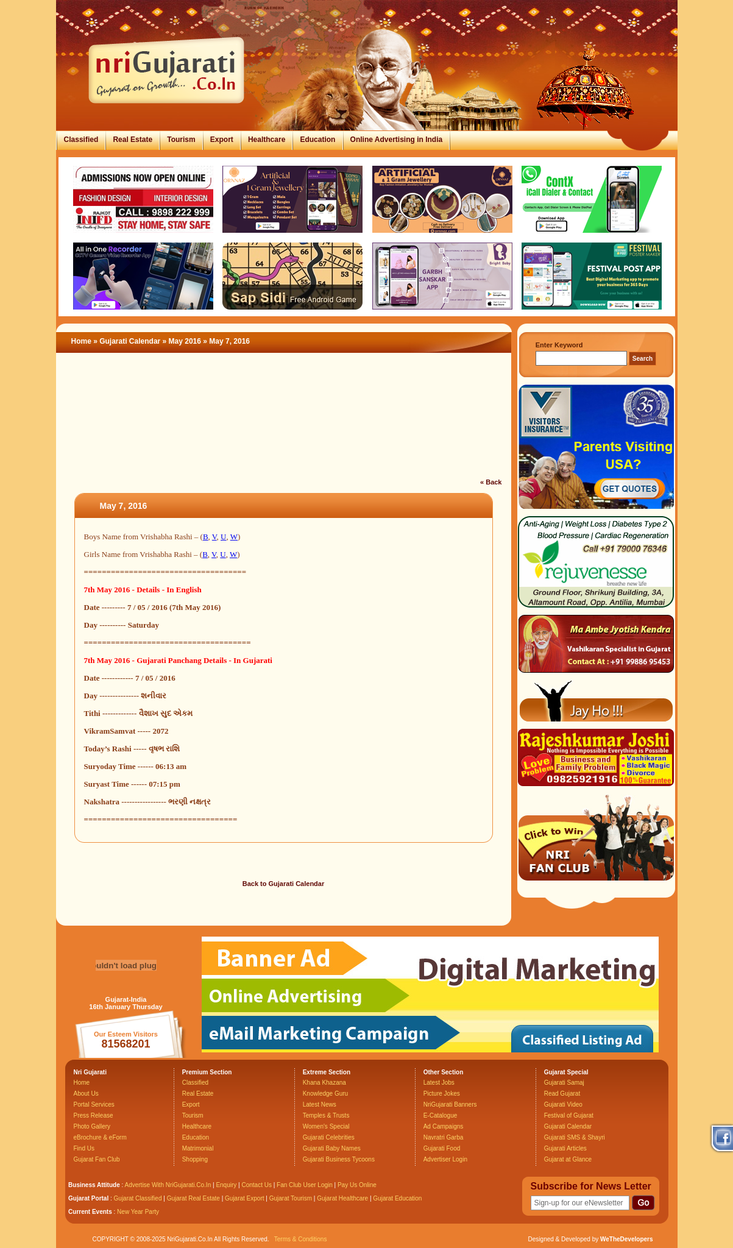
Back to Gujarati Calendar (284, 883)
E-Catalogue (440, 1115)
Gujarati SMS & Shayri (574, 1137)
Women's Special (326, 1126)
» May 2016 (183, 341)
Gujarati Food (442, 1148)
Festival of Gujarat (568, 1115)
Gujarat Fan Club (97, 1159)
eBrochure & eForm (100, 1137)
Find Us (84, 1148)
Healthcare (266, 139)
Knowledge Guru (326, 1093)
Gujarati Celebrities (329, 1137)
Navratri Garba (443, 1137)
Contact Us (256, 1185)
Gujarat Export (244, 1198)
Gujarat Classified (138, 1198)
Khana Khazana (324, 1082)
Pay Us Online (357, 1185)
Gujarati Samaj (564, 1082)
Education (317, 139)
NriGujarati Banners (450, 1104)
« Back (490, 482)
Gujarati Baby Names (332, 1148)
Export (221, 139)
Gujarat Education (397, 1198)
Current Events (90, 1211)
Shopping (195, 1159)
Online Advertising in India (396, 139)
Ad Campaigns (443, 1126)
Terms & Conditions (300, 1239)
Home (81, 341)
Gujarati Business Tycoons (339, 1159)
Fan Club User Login (305, 1185)
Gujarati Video (563, 1104)
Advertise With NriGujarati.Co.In (168, 1185)
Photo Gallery (92, 1126)
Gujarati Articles (565, 1148)
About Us (86, 1093)
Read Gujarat (562, 1093)
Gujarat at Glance (568, 1159)
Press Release (93, 1115)
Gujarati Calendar (129, 341)
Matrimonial (198, 1148)
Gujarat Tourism (290, 1198)
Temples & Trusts (326, 1115)
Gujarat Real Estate (193, 1198)
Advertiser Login (445, 1159)
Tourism (181, 139)
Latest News (319, 1104)
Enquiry (227, 1185)
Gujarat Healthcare (342, 1198)
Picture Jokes (441, 1093)
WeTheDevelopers (626, 1239)
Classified (81, 139)
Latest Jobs (439, 1082)
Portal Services (94, 1104)
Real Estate (132, 139)
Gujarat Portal (88, 1198)
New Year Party (138, 1211)
